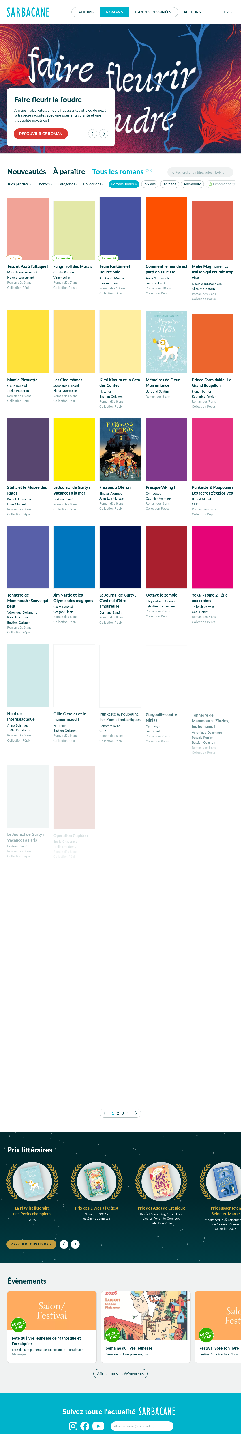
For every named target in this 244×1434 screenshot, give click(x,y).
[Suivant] (103, 133)
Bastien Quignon (111, 397)
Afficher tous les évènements (120, 1373)
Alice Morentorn (203, 289)
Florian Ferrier (201, 394)
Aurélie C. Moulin (111, 278)
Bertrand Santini (157, 393)
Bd (153, 12)
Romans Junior (122, 184)
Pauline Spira (108, 283)
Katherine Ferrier (204, 399)
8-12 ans (169, 184)
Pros (229, 12)
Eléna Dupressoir (65, 391)
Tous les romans (122, 171)
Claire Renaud (17, 386)
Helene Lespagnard (20, 277)
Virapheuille (61, 277)
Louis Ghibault (155, 283)
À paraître (69, 171)
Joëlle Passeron (18, 391)
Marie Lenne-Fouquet (22, 272)
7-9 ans (149, 184)
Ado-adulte (192, 184)
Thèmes (43, 184)
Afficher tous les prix (31, 1244)
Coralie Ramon (63, 272)
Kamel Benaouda (19, 503)
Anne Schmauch (157, 278)
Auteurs (192, 12)
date (20, 184)
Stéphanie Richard (66, 386)
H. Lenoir (105, 392)
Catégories (66, 184)
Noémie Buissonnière (207, 284)
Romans (114, 12)
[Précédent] (92, 133)
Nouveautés (26, 171)
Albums (86, 12)
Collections (92, 184)
